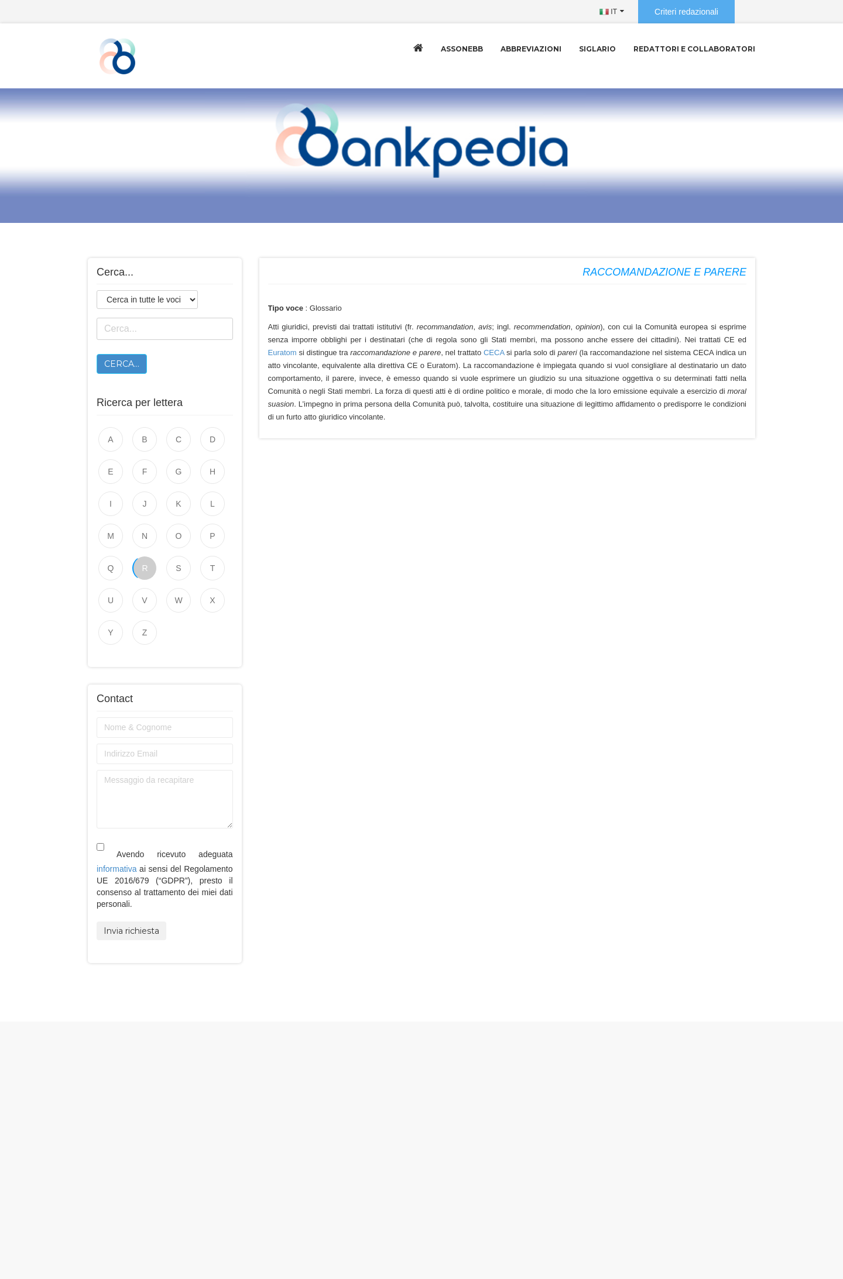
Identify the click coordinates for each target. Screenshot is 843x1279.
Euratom (282, 352)
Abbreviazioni (531, 48)
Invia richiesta (131, 931)
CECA (494, 352)
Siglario (597, 48)
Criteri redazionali (686, 11)
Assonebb (462, 48)
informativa (116, 869)
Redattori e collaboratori (694, 48)
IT (608, 11)
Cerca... (121, 364)
